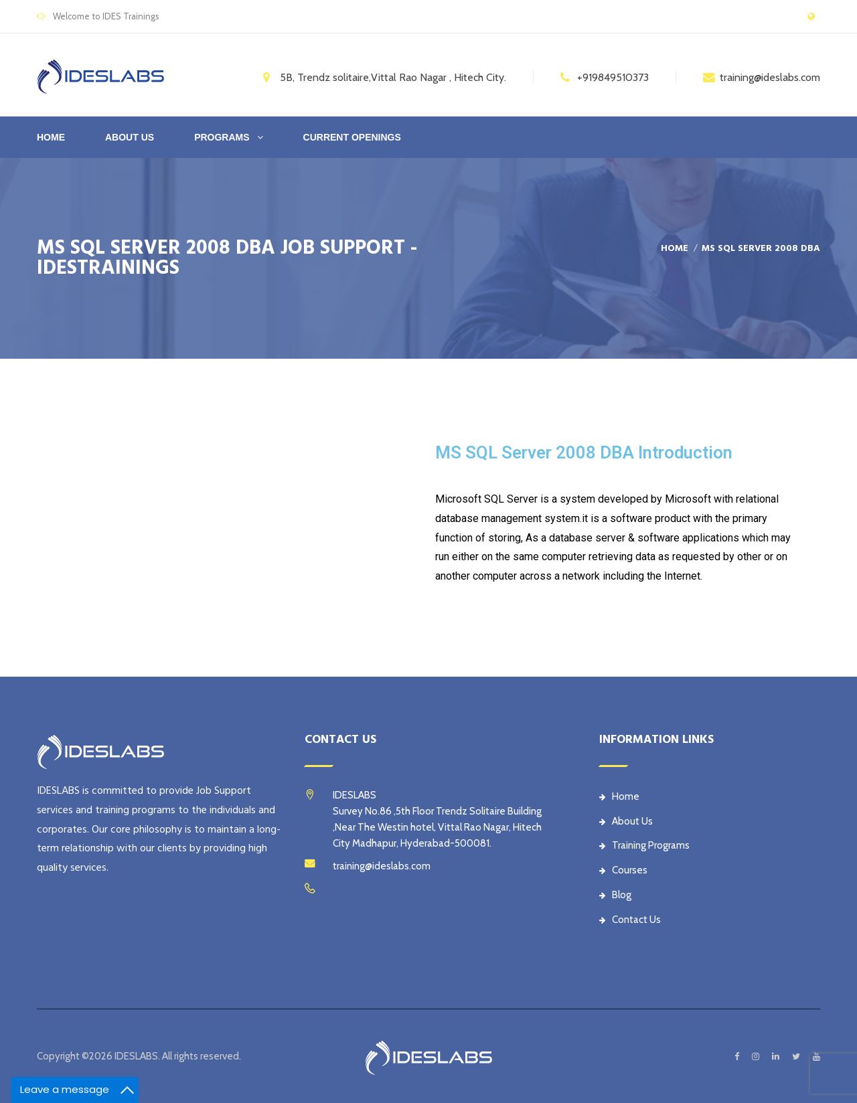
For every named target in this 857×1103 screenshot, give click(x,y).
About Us (626, 821)
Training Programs (644, 845)
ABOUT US (129, 137)
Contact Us (630, 920)
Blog (615, 895)
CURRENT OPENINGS (352, 137)
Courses (623, 870)
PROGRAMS (221, 137)
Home (51, 137)
